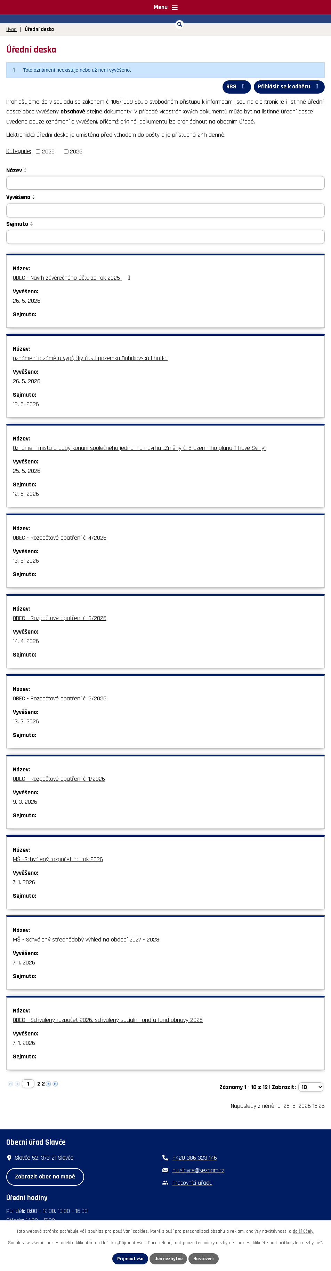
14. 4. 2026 (26, 641)
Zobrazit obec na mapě (45, 1177)
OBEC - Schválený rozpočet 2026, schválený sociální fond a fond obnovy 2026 (108, 1020)
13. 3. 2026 (26, 721)
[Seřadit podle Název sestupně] (26, 171)
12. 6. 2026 (26, 404)
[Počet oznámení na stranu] (310, 1087)
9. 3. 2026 (25, 802)
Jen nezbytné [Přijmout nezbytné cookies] (168, 1258)
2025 (48, 151)
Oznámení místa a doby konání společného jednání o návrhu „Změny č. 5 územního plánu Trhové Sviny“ (139, 448)
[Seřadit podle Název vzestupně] (26, 168)
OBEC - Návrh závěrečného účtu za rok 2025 (73, 278)
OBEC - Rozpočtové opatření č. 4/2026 (59, 538)
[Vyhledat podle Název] (165, 183)
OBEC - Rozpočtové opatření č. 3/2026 (59, 618)
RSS (236, 87)
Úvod (11, 29)
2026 (76, 151)
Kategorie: (18, 151)
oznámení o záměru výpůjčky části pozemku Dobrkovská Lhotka (90, 358)
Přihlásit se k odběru (289, 87)
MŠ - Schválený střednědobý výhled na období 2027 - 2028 (86, 940)
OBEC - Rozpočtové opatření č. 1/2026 (59, 779)
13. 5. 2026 (26, 561)
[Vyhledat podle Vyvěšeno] (165, 210)
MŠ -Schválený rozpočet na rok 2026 (58, 859)
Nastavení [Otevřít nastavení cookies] (204, 1258)
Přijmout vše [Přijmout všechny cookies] (129, 1258)
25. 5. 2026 (26, 471)
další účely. (303, 1231)
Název (14, 170)
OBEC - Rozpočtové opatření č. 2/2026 (59, 698)
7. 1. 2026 (24, 882)
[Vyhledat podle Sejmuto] (165, 237)
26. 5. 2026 (26, 301)
